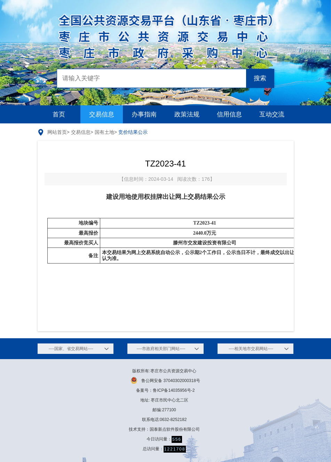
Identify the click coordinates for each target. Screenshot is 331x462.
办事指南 (144, 114)
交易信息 (101, 114)
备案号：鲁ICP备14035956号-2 (165, 390)
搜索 (260, 78)
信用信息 (229, 114)
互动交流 (271, 114)
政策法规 (186, 114)
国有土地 (104, 132)
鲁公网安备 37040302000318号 (165, 380)
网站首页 (57, 132)
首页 (59, 114)
